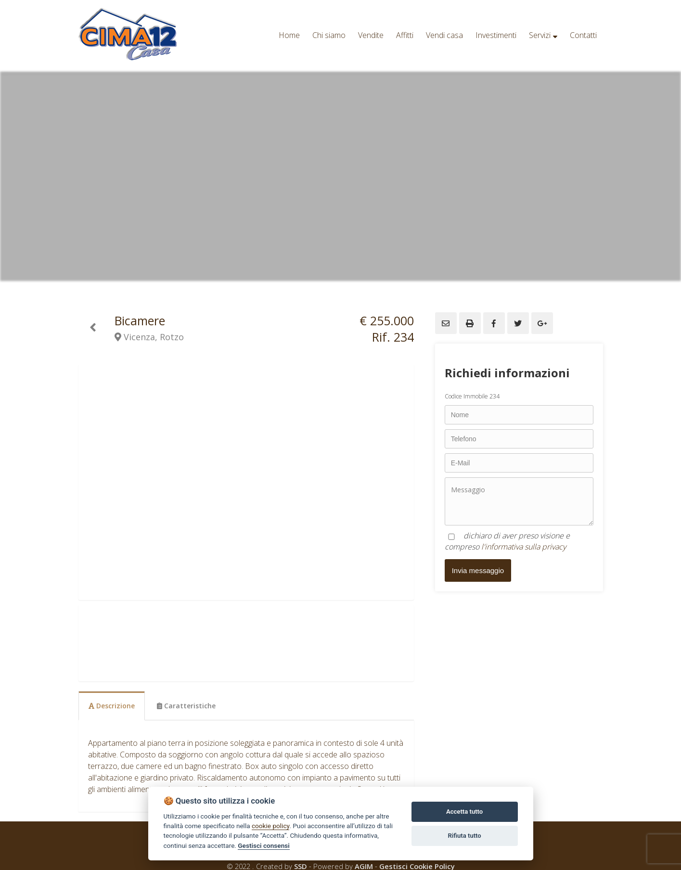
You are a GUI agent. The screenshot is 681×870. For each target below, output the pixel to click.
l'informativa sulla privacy (523, 546)
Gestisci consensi (263, 845)
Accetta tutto (464, 811)
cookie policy (270, 826)
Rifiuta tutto (464, 835)
